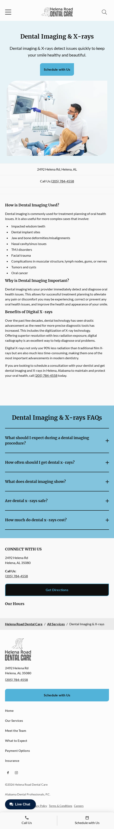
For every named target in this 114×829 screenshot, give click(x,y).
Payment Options (17, 750)
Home (9, 710)
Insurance (12, 760)
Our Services (14, 720)
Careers (79, 806)
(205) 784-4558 (62, 181)
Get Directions (57, 590)
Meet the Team (15, 730)
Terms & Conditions (60, 806)
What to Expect (16, 740)
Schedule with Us (57, 69)
